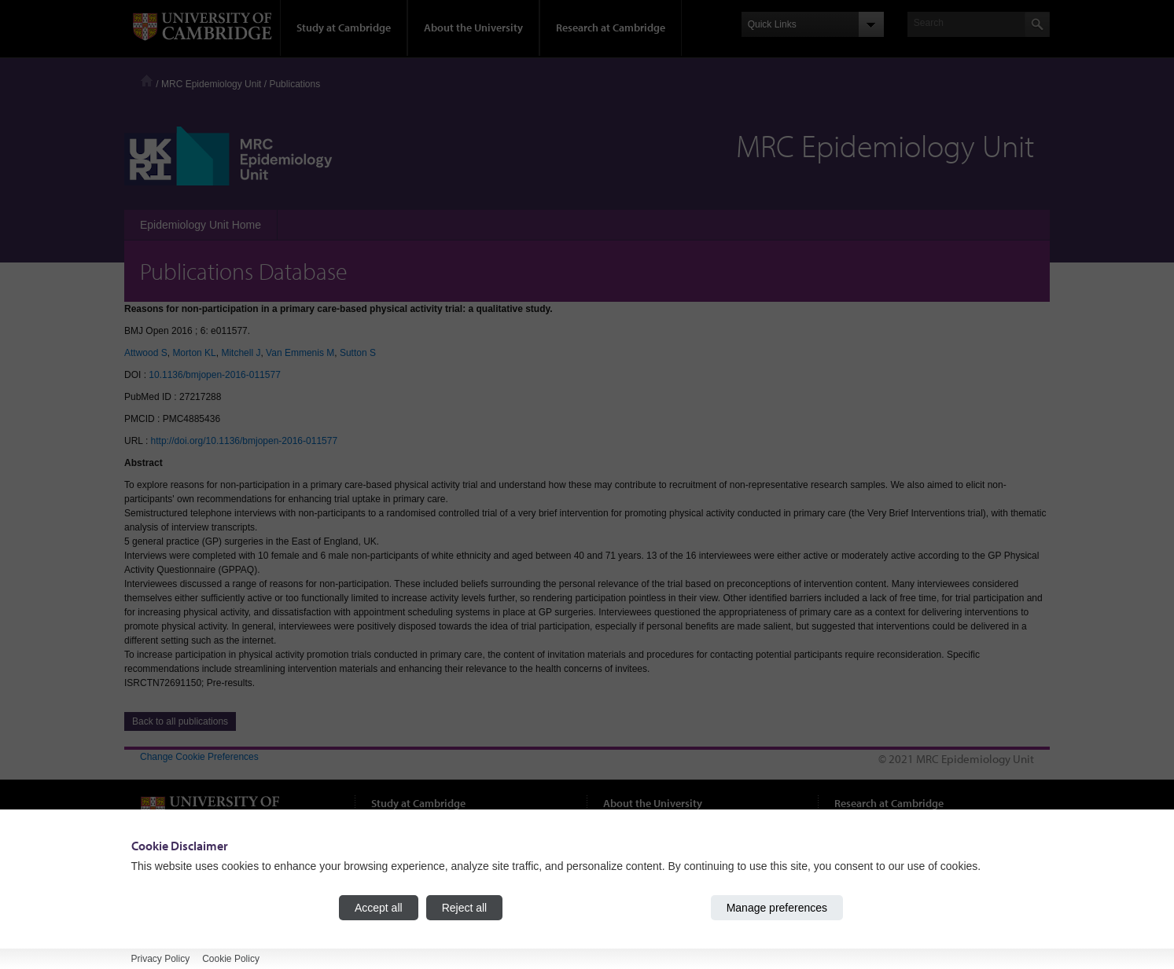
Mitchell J (240, 352)
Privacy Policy (160, 958)
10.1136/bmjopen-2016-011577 (214, 374)
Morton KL (193, 352)
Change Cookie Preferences (199, 756)
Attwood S (145, 352)
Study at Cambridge (343, 27)
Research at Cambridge (610, 27)
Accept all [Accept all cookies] (379, 907)
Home (146, 80)
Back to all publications (180, 721)
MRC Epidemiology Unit (211, 84)
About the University (473, 27)
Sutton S (358, 352)
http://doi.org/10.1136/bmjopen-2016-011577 (244, 440)
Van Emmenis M (300, 352)
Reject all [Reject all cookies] (465, 907)
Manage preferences (777, 907)
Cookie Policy (230, 958)
